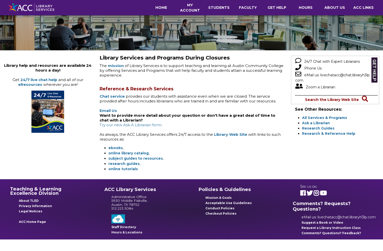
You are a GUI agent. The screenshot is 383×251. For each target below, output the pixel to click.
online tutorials (123, 169)
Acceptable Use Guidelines (228, 203)
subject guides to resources (135, 158)
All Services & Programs (324, 117)
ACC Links (363, 7)
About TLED (29, 201)
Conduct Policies (219, 208)
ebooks (115, 148)
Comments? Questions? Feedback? (331, 233)
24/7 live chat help (38, 79)
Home (161, 7)
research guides (124, 163)
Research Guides (318, 128)
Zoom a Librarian (315, 87)
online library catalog (128, 153)
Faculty (248, 7)
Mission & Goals (218, 198)
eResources (30, 84)
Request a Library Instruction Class (331, 228)
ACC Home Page (32, 222)
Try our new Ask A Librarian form (130, 124)
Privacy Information (35, 206)
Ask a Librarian (316, 123)
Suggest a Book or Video (322, 222)
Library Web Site (230, 134)
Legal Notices (30, 211)
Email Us (108, 110)
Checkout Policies (220, 213)
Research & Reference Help (328, 133)
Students (219, 7)
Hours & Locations (126, 232)
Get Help (277, 7)
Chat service (112, 96)
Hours (306, 7)
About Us (334, 7)
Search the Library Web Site (336, 99)
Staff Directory (123, 227)
